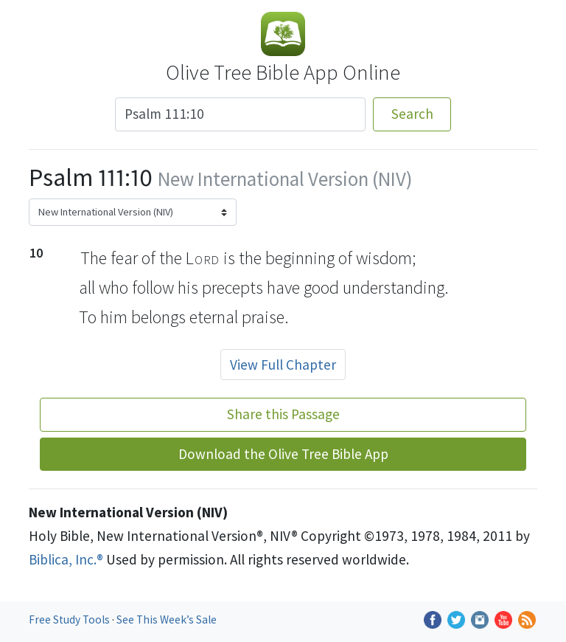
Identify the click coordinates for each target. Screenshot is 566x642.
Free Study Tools (70, 619)
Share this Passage (283, 414)
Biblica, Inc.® (66, 559)
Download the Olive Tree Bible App (283, 454)
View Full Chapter (283, 364)
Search (412, 113)
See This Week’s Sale (166, 619)
